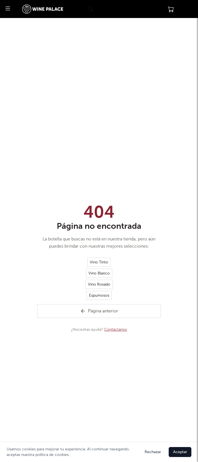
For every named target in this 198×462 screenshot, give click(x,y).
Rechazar (153, 452)
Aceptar (180, 452)
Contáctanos (115, 329)
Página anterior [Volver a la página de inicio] (99, 311)
